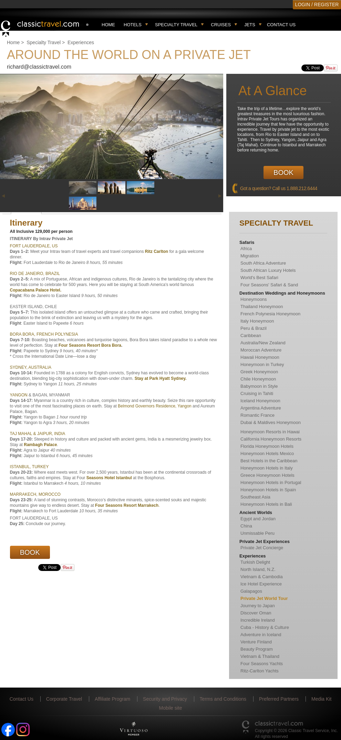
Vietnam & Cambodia (261, 576)
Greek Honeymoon (259, 371)
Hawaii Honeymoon (259, 357)
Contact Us (281, 24)
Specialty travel (176, 24)
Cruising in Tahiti (256, 393)
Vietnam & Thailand (259, 656)
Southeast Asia (255, 497)
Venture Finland (256, 641)
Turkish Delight (255, 562)
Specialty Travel (44, 42)
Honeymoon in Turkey (262, 364)
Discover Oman (255, 612)
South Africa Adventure (263, 263)
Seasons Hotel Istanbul (109, 477)
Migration (249, 255)
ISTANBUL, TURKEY (29, 466)
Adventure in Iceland (260, 634)
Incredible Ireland (257, 620)
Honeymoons (253, 299)
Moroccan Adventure (260, 350)
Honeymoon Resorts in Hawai (270, 431)
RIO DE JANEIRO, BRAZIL (35, 273)
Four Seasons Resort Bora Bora (90, 345)
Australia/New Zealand (263, 342)
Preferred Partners (279, 699)
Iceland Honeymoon (260, 400)
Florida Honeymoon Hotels (266, 446)
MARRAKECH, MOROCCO (35, 494)
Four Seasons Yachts (261, 663)
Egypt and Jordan (258, 518)
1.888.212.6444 (302, 188)
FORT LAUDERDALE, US (34, 246)
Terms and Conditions (223, 699)
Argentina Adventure (260, 408)
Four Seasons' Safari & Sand (269, 284)
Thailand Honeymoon (261, 306)
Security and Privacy (165, 699)
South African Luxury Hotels (268, 270)
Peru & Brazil (253, 328)
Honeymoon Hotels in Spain (268, 489)
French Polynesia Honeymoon (270, 313)
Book (283, 172)
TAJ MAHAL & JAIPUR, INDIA (37, 433)
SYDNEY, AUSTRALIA (31, 367)
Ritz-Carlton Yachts (259, 670)
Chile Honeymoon (258, 379)
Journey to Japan (257, 605)
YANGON (19, 395)
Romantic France (257, 415)
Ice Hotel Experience (261, 583)
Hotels (133, 24)
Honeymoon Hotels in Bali (266, 504)
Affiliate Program (112, 699)
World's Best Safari (259, 277)
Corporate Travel (64, 699)
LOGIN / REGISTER (317, 4)
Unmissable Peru (257, 533)
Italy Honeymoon (257, 321)
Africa (246, 248)
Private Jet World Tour (264, 598)
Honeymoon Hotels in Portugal (270, 482)
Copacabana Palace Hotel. (35, 290)
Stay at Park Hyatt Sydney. (161, 378)
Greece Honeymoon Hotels (267, 475)
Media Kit (321, 699)
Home (108, 24)
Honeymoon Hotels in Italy (266, 468)
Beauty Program (256, 649)
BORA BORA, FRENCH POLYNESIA (44, 334)
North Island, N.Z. (258, 569)
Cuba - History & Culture (264, 627)
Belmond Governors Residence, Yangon (155, 406)
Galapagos (251, 591)
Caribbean (250, 335)
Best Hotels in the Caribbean (268, 460)
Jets (249, 24)
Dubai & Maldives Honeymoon (270, 422)
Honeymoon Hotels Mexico (267, 453)
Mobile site (170, 708)
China (246, 526)
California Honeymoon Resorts (270, 439)
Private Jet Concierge (261, 547)
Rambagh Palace (40, 444)
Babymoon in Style (259, 386)
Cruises (221, 24)
